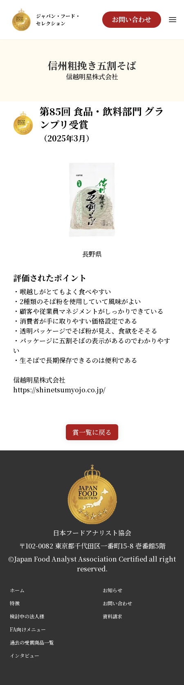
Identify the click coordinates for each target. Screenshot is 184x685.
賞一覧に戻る (92, 432)
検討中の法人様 (27, 616)
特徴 (15, 603)
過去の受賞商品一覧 (32, 642)
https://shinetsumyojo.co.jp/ (59, 389)
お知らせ (112, 590)
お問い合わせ (131, 19)
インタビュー (24, 655)
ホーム (17, 590)
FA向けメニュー (28, 629)
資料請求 (112, 616)
